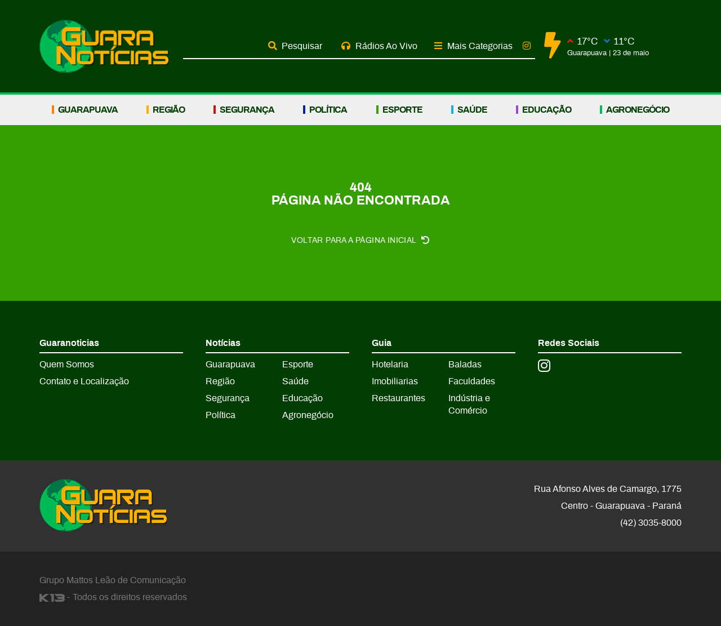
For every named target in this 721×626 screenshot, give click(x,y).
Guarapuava (88, 109)
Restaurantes (398, 398)
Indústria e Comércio (469, 404)
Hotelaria (390, 364)
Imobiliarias (395, 381)
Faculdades (471, 381)
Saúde (472, 109)
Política (328, 109)
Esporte (402, 109)
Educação (546, 109)
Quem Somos (66, 364)
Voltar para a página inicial (360, 240)
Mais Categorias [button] (473, 46)
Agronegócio (637, 109)
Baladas (465, 364)
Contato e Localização (84, 381)
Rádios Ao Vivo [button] (379, 46)
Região (169, 109)
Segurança (247, 109)
